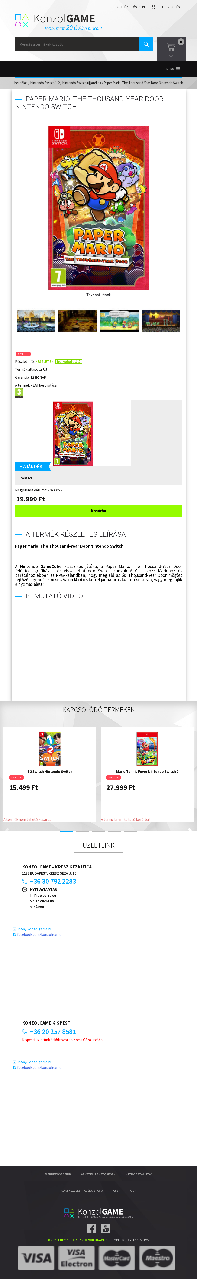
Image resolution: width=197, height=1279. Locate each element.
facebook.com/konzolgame (39, 934)
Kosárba (98, 510)
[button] (170, 69)
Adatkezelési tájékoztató (82, 1190)
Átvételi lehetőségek (98, 1174)
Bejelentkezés (169, 7)
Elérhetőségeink (134, 7)
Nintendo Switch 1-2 (45, 83)
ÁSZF (116, 1190)
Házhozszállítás (139, 1174)
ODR (133, 1190)
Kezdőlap (21, 83)
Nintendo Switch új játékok (81, 83)
